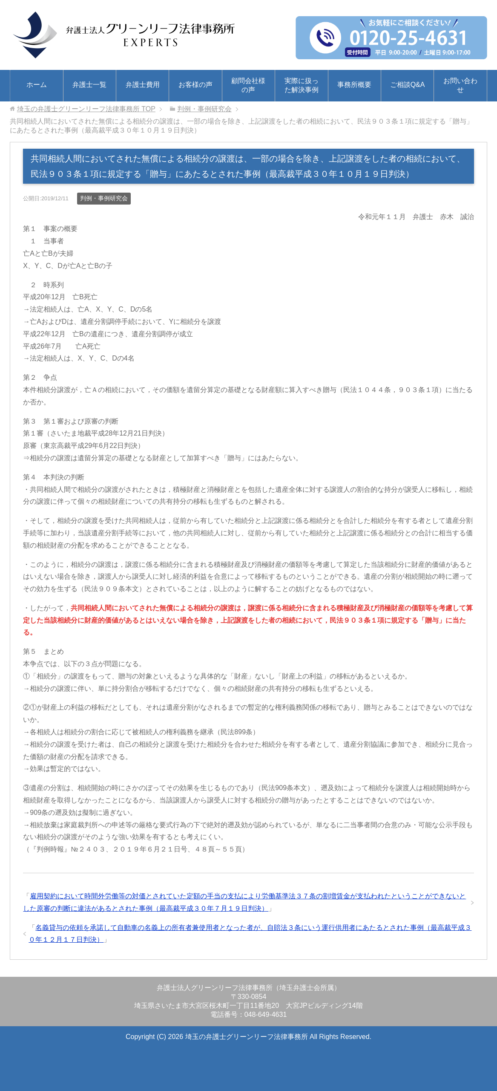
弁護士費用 (143, 84)
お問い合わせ (460, 85)
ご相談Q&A (407, 84)
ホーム (36, 84)
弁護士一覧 (89, 84)
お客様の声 (195, 84)
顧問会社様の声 (248, 85)
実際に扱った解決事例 (301, 85)
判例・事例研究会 (104, 198)
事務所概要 (354, 84)
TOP (86, 109)
